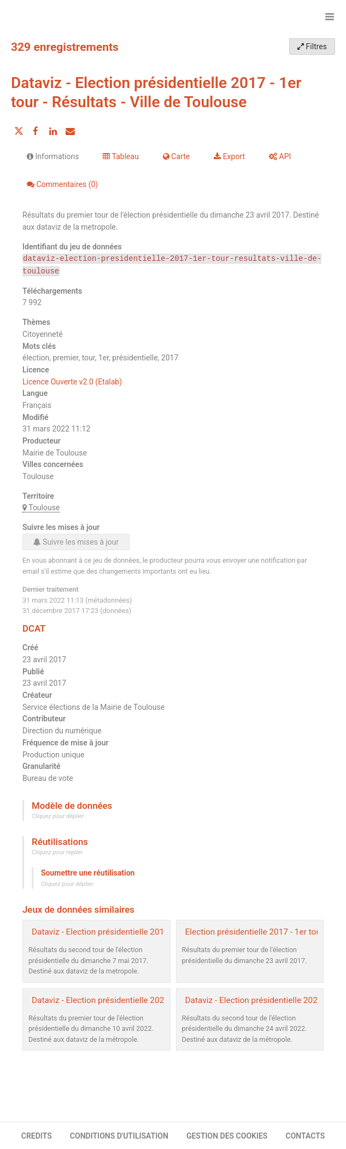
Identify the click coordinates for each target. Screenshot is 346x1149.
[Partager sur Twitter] (18, 131)
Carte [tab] (176, 156)
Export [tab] (229, 156)
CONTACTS (305, 1135)
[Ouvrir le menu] (329, 16)
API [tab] (280, 156)
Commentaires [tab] (62, 184)
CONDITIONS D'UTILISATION (119, 1135)
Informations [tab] (53, 156)
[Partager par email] (70, 131)
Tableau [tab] (120, 156)
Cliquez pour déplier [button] (58, 816)
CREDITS (36, 1135)
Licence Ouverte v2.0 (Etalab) (72, 381)
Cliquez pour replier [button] (57, 852)
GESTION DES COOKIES (227, 1135)
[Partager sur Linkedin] (53, 131)
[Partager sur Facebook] (35, 131)
